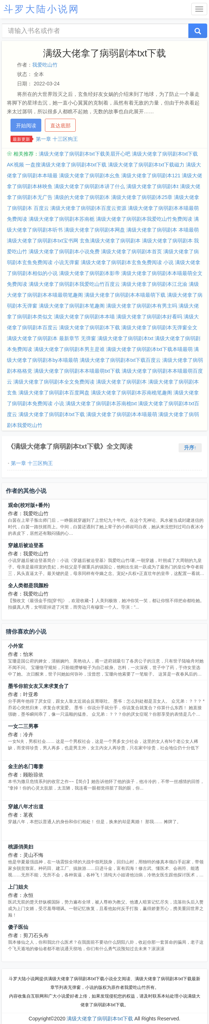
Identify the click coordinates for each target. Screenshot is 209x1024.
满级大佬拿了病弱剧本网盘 (94, 230)
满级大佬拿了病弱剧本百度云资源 (88, 208)
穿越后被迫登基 (25, 545)
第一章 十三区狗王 (57, 139)
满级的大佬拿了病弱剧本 (82, 197)
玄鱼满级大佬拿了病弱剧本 (110, 241)
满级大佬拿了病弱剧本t (152, 186)
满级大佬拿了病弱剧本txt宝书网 (42, 241)
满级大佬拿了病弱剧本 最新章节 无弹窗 (51, 338)
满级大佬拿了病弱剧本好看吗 (149, 317)
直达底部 (60, 125)
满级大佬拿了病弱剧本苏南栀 (62, 219)
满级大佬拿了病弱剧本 (121, 382)
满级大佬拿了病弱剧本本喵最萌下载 (125, 295)
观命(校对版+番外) (29, 505)
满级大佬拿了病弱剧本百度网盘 (53, 392)
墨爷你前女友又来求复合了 (38, 686)
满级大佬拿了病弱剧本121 (150, 175)
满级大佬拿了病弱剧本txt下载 (51, 414)
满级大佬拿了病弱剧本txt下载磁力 (146, 165)
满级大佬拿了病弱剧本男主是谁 (69, 349)
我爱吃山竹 (45, 65)
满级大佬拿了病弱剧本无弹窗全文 (159, 327)
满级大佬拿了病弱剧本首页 (131, 251)
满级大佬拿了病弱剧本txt (125, 338)
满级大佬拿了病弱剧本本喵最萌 (121, 414)
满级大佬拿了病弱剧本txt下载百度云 (120, 360)
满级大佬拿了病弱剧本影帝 (89, 273)
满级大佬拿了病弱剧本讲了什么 (89, 186)
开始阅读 (26, 125)
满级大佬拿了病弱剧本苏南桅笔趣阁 (131, 392)
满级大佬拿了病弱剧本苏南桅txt (101, 403)
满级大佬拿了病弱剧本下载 (89, 327)
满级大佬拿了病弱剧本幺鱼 (89, 175)
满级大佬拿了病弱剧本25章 (142, 197)
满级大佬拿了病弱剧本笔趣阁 (72, 306)
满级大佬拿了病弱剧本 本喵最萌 (162, 230)
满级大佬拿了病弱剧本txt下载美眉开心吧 (84, 154)
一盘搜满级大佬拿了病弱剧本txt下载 (66, 165)
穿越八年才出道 (25, 806)
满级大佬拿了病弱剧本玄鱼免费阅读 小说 (127, 262)
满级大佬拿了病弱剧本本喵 (84, 317)
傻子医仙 (18, 927)
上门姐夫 (18, 887)
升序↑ (190, 447)
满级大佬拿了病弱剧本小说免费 (64, 251)
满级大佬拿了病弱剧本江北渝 (154, 284)
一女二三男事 (23, 726)
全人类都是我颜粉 (28, 585)
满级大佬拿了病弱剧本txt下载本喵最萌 (149, 349)
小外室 (15, 646)
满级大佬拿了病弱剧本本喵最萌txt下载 (77, 371)
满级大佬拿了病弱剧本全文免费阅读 (54, 382)
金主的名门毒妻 (25, 766)
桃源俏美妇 (20, 847)
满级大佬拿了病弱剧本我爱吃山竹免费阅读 (144, 219)
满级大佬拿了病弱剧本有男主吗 (141, 306)
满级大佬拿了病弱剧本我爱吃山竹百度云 (74, 284)
